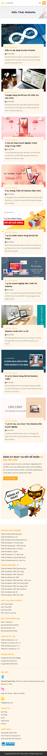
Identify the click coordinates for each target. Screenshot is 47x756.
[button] (44, 3)
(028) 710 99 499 (6, 693)
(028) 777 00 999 (19, 693)
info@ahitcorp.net (7, 703)
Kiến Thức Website (11, 47)
